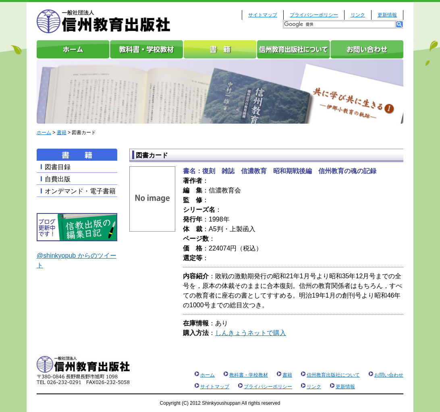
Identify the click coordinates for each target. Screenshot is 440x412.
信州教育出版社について (293, 49)
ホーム (73, 49)
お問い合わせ (366, 49)
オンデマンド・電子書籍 (80, 191)
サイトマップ (262, 15)
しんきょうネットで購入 (250, 332)
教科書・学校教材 (146, 49)
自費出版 (58, 179)
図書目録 (58, 167)
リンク (358, 15)
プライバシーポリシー (314, 15)
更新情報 (387, 15)
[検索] (339, 24)
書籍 (220, 49)
